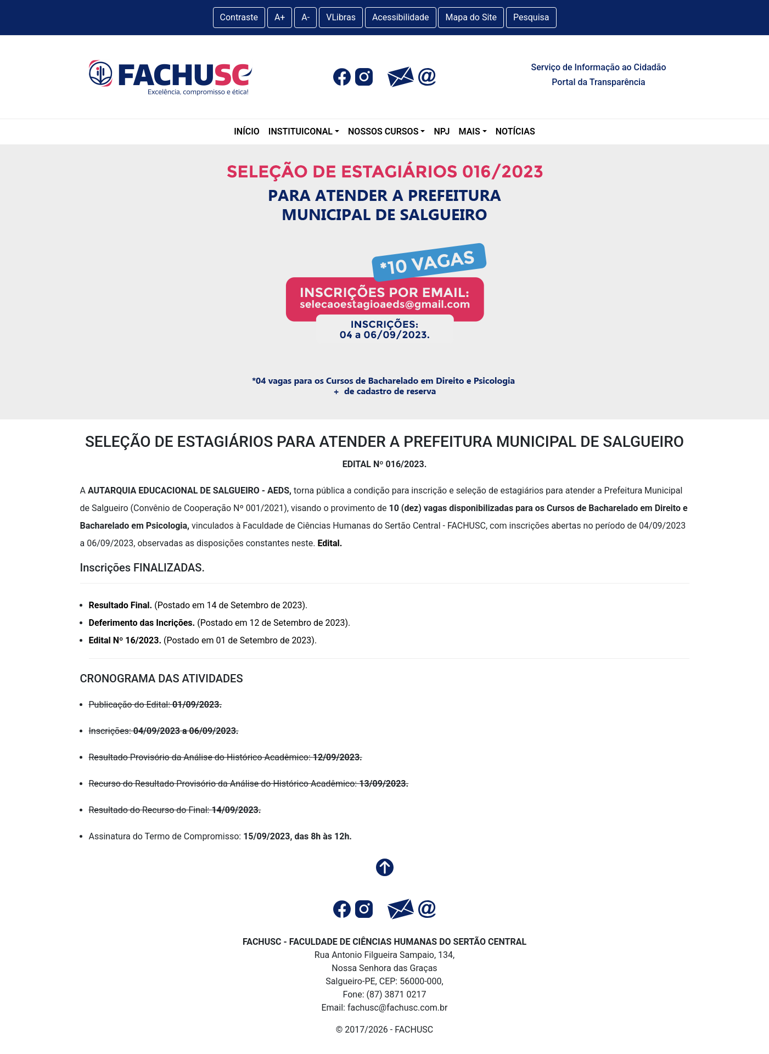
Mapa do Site (471, 17)
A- (305, 17)
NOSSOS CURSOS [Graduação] (383, 131)
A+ (279, 17)
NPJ (442, 131)
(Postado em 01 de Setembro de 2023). (203, 640)
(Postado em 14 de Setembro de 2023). (198, 605)
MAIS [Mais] (469, 131)
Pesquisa (531, 17)
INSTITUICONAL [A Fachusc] (300, 131)
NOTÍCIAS (515, 131)
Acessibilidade (400, 17)
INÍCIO (247, 131)
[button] (342, 77)
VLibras (341, 17)
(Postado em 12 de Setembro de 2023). (220, 623)
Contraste (239, 17)
